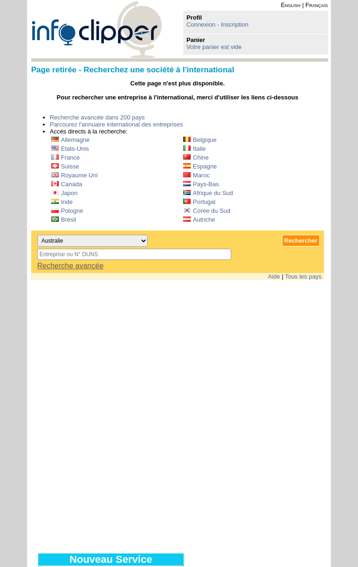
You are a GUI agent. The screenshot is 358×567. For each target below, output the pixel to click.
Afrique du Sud (208, 192)
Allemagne (70, 139)
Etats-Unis (70, 148)
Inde (62, 201)
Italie (194, 148)
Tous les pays (303, 276)
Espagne (200, 166)
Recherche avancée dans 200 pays (97, 117)
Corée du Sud (206, 210)
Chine (196, 157)
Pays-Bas (201, 184)
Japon (64, 192)
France (65, 157)
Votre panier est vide (214, 46)
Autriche (199, 219)
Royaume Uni (74, 175)
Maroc (196, 175)
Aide (274, 276)
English (290, 4)
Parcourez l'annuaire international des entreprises (116, 124)
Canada (67, 184)
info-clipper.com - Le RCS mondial (96, 29)
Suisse (65, 166)
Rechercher (301, 240)
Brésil (63, 219)
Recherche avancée (70, 266)
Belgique (200, 139)
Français (316, 4)
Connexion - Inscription (217, 24)
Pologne (67, 210)
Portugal (199, 201)
